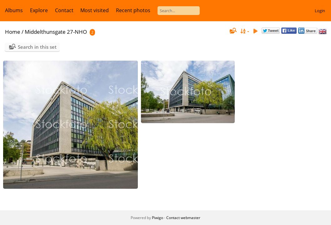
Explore (39, 10)
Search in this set (37, 47)
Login (320, 10)
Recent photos (133, 10)
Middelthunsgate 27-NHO (56, 31)
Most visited (94, 10)
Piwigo (157, 217)
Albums (14, 10)
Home (12, 31)
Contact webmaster (183, 217)
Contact (64, 10)
